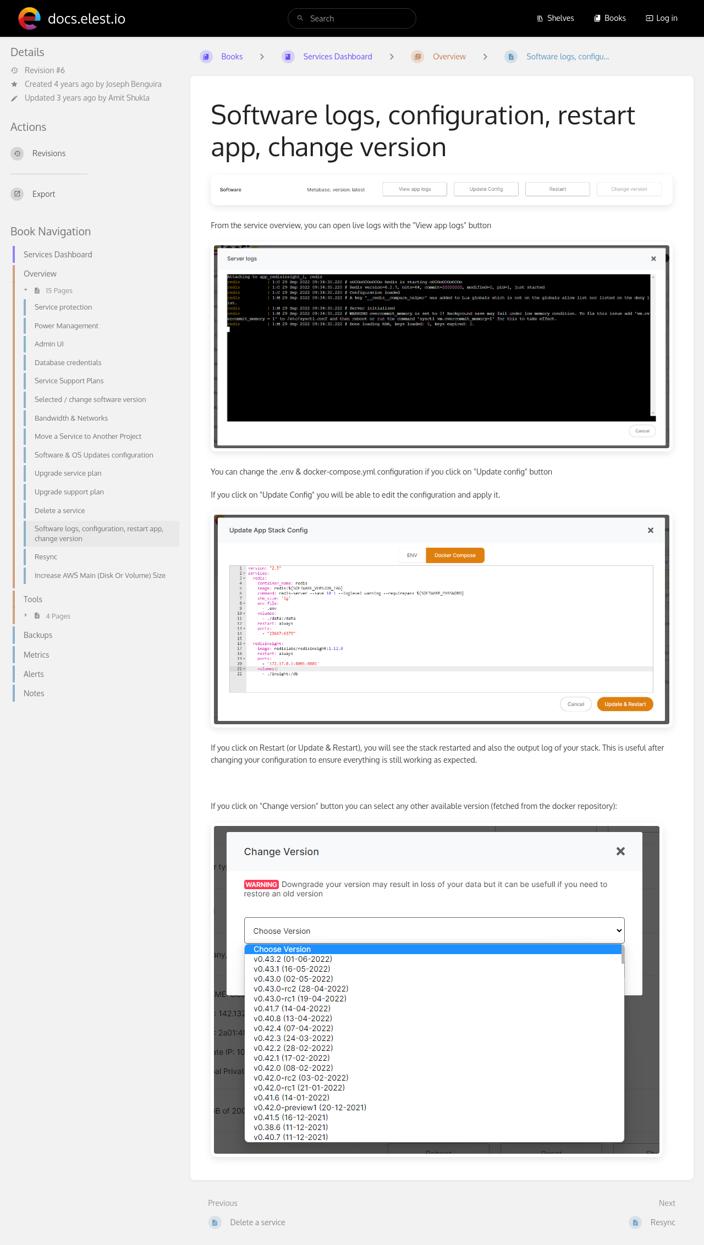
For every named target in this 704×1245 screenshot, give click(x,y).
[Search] (300, 18)
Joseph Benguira (134, 84)
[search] (352, 18)
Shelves (555, 18)
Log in (662, 18)
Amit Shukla (129, 97)
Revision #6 (37, 70)
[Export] (92, 194)
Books (609, 18)
